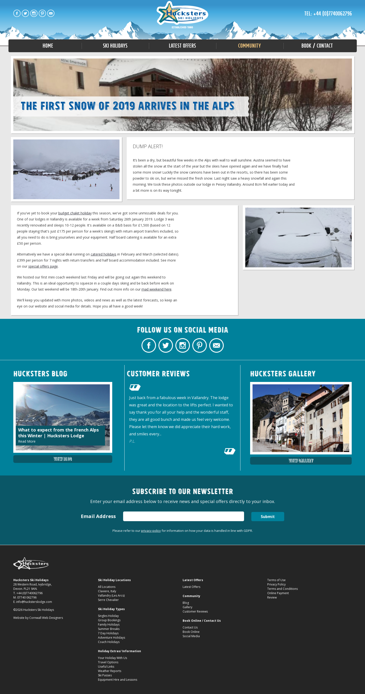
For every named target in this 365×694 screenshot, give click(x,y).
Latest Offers (182, 46)
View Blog (62, 459)
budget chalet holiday (75, 213)
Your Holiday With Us (112, 658)
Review (272, 597)
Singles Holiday (108, 616)
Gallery (187, 607)
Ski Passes (105, 675)
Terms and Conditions (282, 589)
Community (249, 46)
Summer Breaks (108, 629)
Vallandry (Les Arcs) (111, 595)
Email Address (98, 516)
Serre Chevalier (108, 600)
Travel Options (108, 662)
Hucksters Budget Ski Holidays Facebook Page (17, 13)
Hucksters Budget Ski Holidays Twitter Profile (25, 13)
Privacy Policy (276, 584)
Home (48, 46)
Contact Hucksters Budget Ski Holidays (50, 13)
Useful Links (106, 667)
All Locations (106, 587)
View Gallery (301, 461)
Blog (186, 603)
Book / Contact (317, 46)
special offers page (43, 266)
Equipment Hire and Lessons (117, 680)
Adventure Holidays (111, 638)
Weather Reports (109, 671)
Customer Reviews (195, 611)
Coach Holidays (108, 642)
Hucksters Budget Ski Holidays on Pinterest (42, 13)
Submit (268, 516)
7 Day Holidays (108, 633)
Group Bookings (109, 620)
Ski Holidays (115, 46)
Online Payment (278, 593)
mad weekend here (156, 289)
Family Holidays (108, 624)
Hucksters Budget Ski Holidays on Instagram (33, 13)
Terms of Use (276, 580)
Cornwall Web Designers (46, 618)
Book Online (191, 632)
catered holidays (103, 254)
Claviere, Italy (107, 591)
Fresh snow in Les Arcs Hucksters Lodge (182, 15)
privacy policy (151, 530)
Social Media (191, 636)
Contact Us (190, 627)
